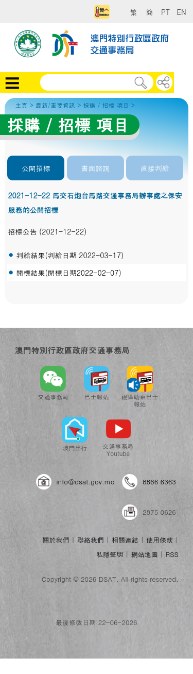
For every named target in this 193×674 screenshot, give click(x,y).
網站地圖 (144, 554)
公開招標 (36, 168)
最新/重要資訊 (55, 104)
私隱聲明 (109, 554)
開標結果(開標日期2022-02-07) (68, 272)
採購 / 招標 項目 (106, 104)
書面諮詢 (95, 168)
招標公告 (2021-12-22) (47, 231)
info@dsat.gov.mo (86, 481)
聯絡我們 (90, 540)
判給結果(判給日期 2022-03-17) (70, 255)
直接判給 (155, 168)
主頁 (21, 104)
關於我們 (55, 540)
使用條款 (159, 540)
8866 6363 (159, 481)
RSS (172, 554)
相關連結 (125, 540)
